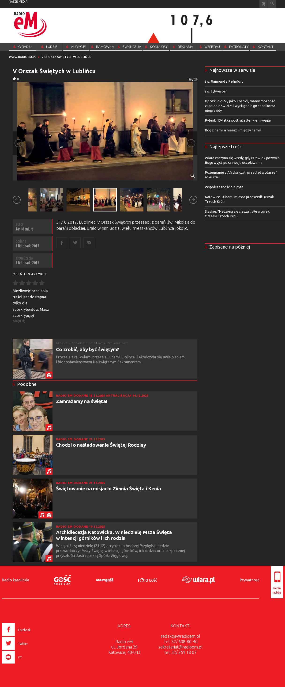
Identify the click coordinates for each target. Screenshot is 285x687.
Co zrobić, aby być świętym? (87, 349)
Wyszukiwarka (272, 4)
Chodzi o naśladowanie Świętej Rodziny (101, 445)
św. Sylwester (216, 91)
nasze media (18, 1)
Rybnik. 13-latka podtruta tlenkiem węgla (238, 120)
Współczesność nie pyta (224, 187)
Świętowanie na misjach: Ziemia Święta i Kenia (108, 488)
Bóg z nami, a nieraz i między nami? (233, 130)
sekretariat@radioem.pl (180, 647)
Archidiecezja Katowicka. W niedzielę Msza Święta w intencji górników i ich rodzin (114, 535)
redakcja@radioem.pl (180, 636)
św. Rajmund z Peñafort (224, 81)
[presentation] (26, 664)
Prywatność (249, 580)
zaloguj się (19, 321)
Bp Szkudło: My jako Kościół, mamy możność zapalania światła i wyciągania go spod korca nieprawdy (240, 105)
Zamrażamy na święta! (81, 401)
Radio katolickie (15, 580)
